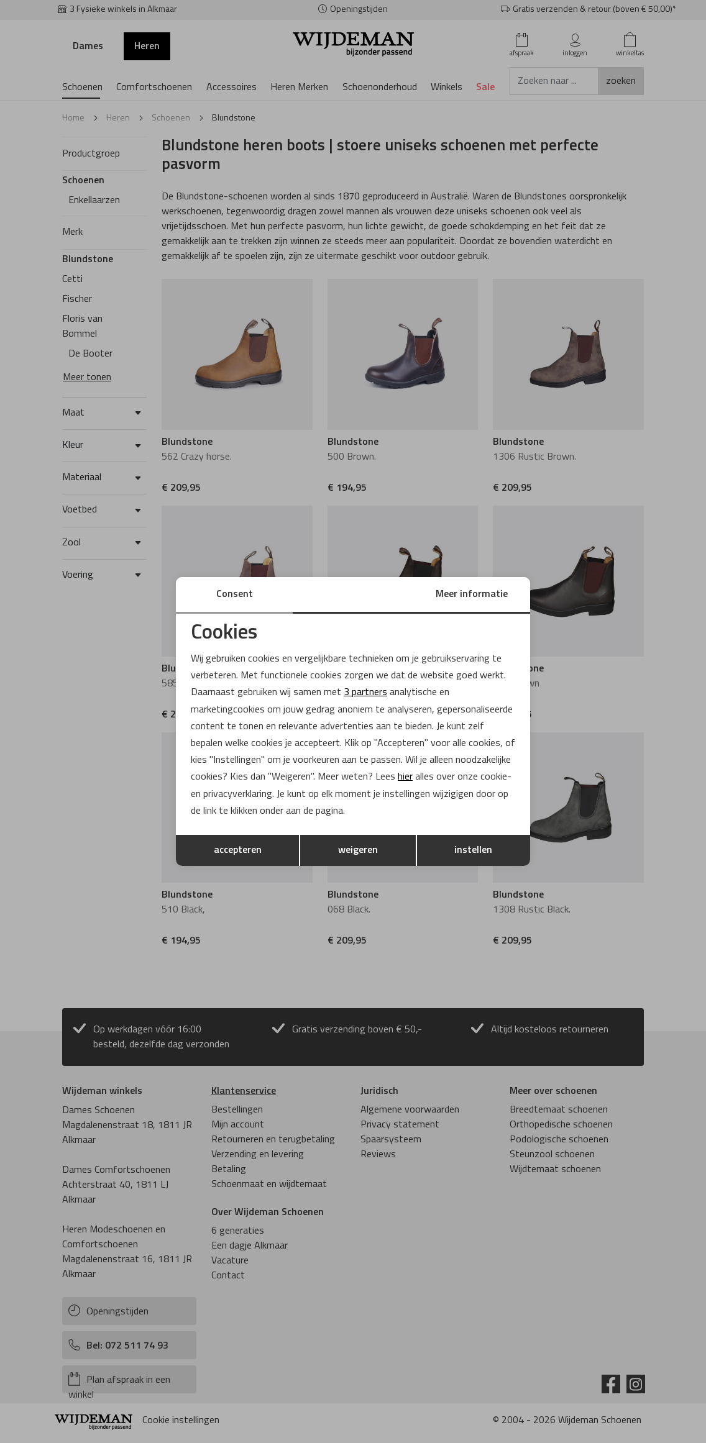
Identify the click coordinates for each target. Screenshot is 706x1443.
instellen (473, 850)
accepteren (238, 850)
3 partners (365, 693)
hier (405, 777)
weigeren (358, 850)
